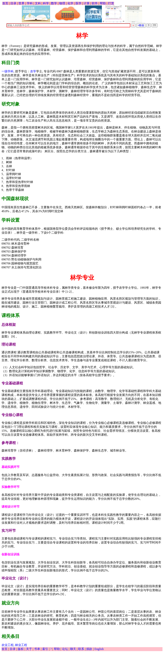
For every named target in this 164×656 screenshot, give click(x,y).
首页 (5, 3)
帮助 (103, 3)
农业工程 (8, 645)
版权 (21, 649)
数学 (54, 3)
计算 (87, 3)
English (99, 649)
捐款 (89, 649)
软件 (95, 3)
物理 (62, 3)
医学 (79, 3)
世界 (21, 3)
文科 (38, 3)
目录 (13, 3)
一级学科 (8, 71)
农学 (33, 71)
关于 (29, 649)
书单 (37, 649)
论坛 (65, 649)
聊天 (73, 649)
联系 (81, 649)
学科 (30, 3)
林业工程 (21, 645)
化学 (70, 3)
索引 (45, 649)
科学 (46, 3)
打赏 (111, 3)
